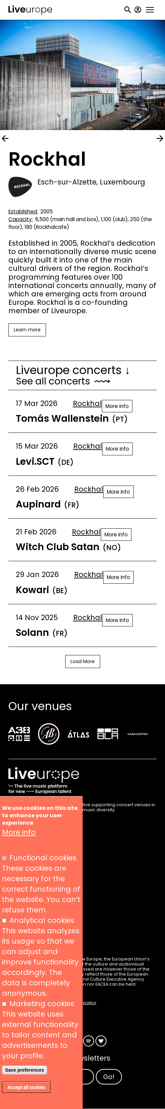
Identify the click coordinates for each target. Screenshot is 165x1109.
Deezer (101, 1040)
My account (137, 9)
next (160, 138)
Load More (83, 661)
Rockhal (87, 403)
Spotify (88, 1040)
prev (5, 138)
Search (127, 9)
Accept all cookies (26, 1087)
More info (117, 406)
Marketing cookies (41, 1004)
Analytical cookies (41, 920)
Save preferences (24, 1070)
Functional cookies (42, 858)
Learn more (27, 329)
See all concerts (53, 381)
